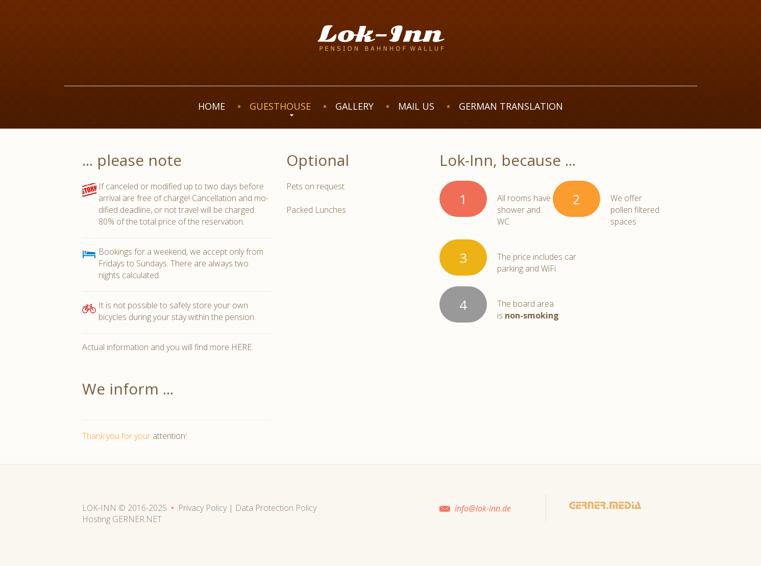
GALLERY (354, 106)
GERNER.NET (137, 519)
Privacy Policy (202, 507)
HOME (211, 106)
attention (169, 435)
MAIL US (416, 106)
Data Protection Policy (275, 507)
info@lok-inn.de (483, 508)
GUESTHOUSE (280, 106)
